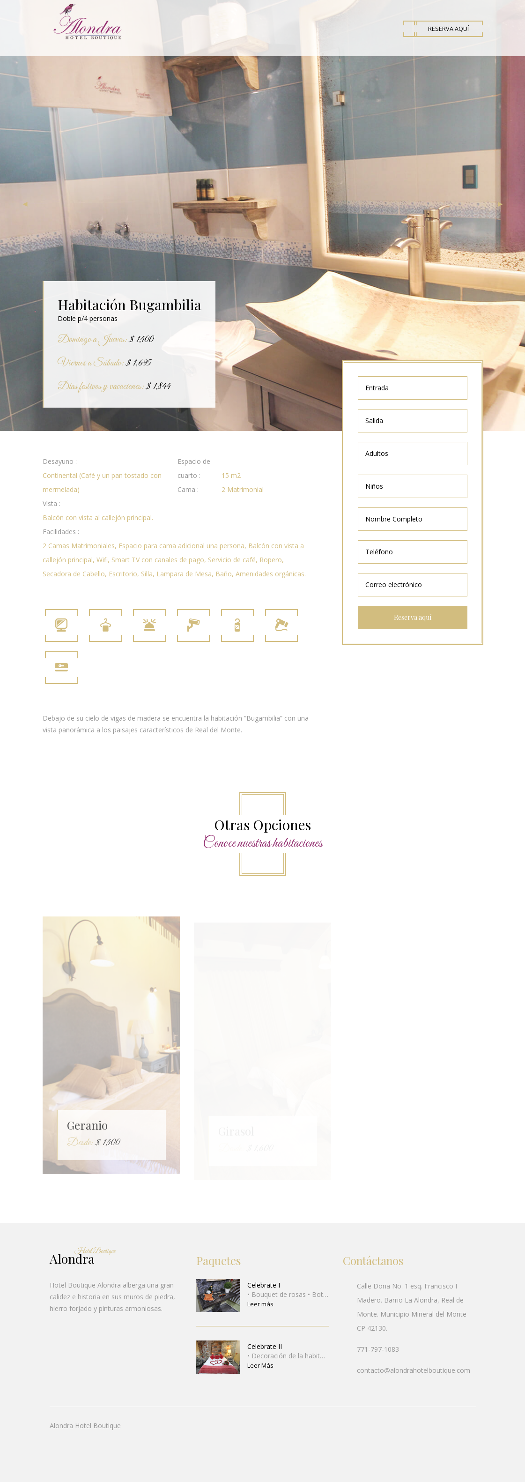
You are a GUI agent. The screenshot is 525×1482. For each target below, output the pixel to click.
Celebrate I (263, 1285)
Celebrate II (264, 1346)
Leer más (260, 1304)
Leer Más (260, 1365)
